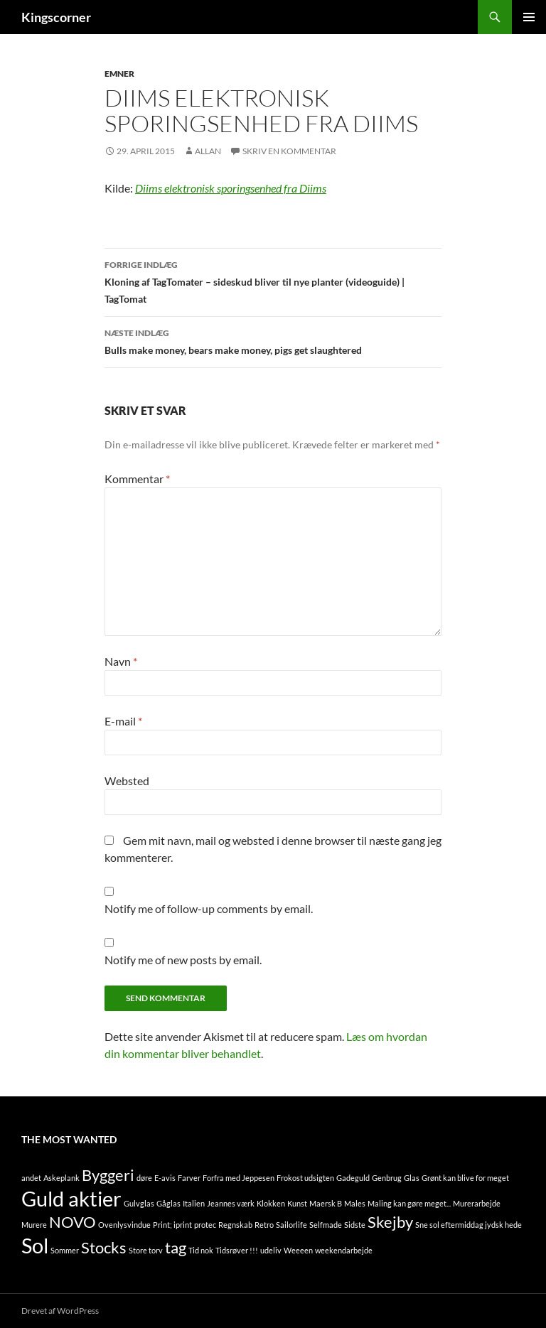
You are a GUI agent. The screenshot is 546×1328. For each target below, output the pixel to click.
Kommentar (137, 478)
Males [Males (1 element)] (354, 1203)
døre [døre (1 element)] (144, 1177)
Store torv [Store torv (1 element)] (146, 1250)
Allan (208, 151)
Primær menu (529, 17)
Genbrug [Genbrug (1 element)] (387, 1177)
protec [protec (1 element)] (205, 1224)
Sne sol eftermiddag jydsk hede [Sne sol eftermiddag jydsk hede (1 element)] (468, 1224)
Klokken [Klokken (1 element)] (271, 1203)
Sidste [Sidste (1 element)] (354, 1224)
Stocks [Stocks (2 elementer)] (104, 1247)
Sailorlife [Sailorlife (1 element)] (291, 1224)
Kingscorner (56, 17)
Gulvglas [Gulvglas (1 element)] (139, 1203)
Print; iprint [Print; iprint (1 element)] (172, 1224)
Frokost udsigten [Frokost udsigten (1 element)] (305, 1177)
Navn (121, 661)
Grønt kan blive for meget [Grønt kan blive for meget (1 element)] (465, 1177)
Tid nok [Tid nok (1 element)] (200, 1250)
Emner (119, 73)
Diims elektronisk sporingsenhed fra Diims (230, 188)
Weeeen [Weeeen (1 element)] (298, 1250)
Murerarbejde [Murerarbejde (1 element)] (476, 1203)
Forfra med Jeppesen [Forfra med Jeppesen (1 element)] (238, 1177)
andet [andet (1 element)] (31, 1177)
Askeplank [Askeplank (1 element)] (61, 1177)
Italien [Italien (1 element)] (194, 1203)
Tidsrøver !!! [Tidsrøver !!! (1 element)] (236, 1250)
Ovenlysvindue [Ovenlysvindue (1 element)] (124, 1224)
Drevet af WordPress (60, 1310)
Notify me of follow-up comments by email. (209, 908)
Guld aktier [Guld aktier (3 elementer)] (71, 1198)
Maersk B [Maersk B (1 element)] (325, 1203)
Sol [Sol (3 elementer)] (34, 1245)
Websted (127, 780)
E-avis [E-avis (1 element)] (165, 1177)
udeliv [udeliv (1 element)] (271, 1250)
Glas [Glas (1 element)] (411, 1177)
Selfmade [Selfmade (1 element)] (325, 1224)
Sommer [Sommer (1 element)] (64, 1250)
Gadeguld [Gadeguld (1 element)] (353, 1177)
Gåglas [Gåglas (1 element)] (168, 1203)
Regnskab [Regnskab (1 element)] (235, 1224)
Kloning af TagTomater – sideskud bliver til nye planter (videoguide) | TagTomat (273, 281)
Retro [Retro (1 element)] (264, 1224)
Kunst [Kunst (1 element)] (297, 1203)
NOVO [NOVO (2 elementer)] (72, 1221)
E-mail (123, 721)
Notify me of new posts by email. (183, 959)
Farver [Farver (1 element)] (189, 1177)
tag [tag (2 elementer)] (175, 1247)
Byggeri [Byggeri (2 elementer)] (108, 1174)
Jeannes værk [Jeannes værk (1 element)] (231, 1203)
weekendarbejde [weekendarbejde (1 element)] (344, 1250)
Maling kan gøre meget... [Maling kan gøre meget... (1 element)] (409, 1203)
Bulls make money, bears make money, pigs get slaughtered (273, 340)
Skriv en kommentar (289, 151)
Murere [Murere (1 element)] (34, 1224)
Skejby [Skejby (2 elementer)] (390, 1221)
